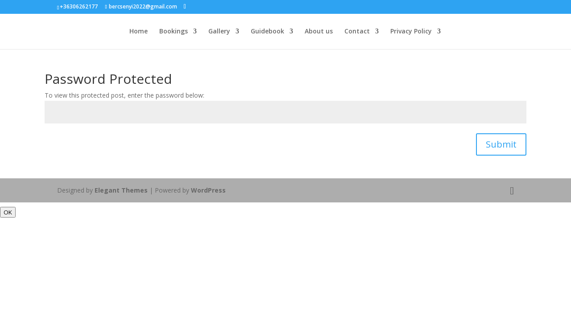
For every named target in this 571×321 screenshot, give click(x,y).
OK (8, 212)
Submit (501, 144)
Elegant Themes (121, 190)
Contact (357, 31)
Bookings (173, 31)
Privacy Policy (411, 31)
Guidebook (267, 31)
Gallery (219, 31)
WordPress (208, 190)
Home (138, 31)
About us (319, 31)
